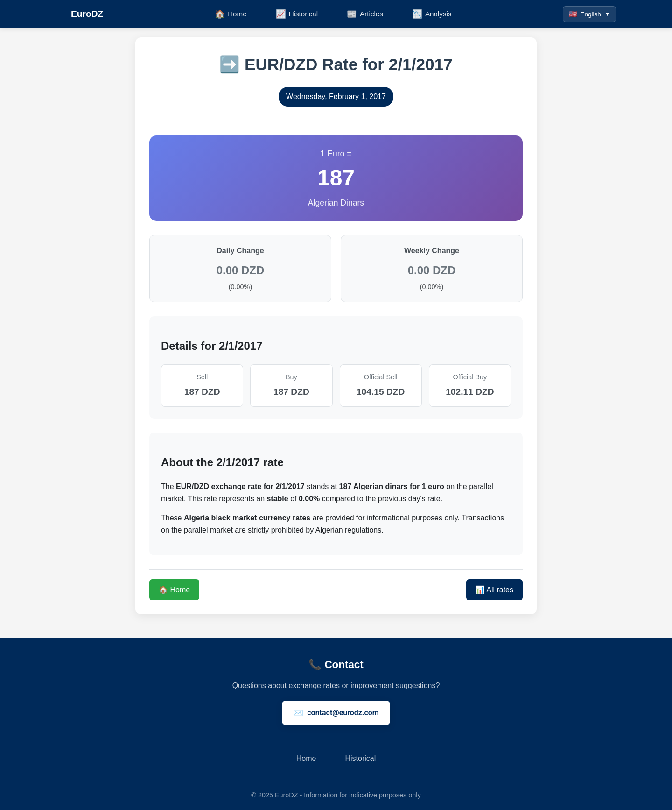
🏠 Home (174, 590)
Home (306, 758)
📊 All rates (494, 590)
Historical (360, 758)
